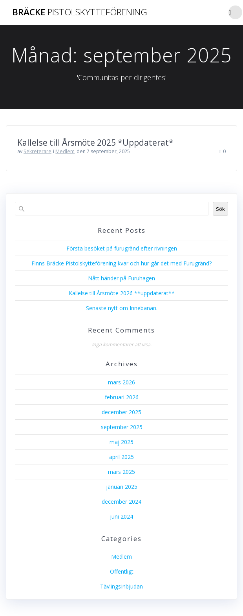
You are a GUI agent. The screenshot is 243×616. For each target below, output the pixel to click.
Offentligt (121, 571)
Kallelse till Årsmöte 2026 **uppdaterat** (122, 293)
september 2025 (122, 427)
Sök (220, 208)
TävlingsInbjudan (121, 586)
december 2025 (121, 412)
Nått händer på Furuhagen (121, 278)
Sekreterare (37, 151)
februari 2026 (122, 397)
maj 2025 (121, 442)
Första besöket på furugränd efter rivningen (121, 248)
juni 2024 (121, 516)
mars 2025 (121, 471)
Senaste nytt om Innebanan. (121, 308)
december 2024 (121, 501)
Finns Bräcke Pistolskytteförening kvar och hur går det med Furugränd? (121, 263)
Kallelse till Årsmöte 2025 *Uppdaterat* (95, 142)
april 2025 (121, 457)
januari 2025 (121, 486)
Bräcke (79, 12)
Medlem (65, 151)
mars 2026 (121, 382)
